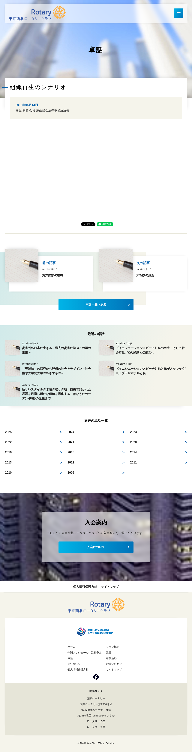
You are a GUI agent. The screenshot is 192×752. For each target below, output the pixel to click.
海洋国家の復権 (52, 275)
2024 (71, 432)
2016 (8, 452)
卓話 (70, 658)
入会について (96, 547)
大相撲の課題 (145, 275)
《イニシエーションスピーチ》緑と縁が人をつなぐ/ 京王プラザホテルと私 (150, 371)
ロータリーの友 (96, 721)
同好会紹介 (74, 663)
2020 (133, 442)
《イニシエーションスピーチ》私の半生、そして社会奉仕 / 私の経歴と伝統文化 (150, 350)
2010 (8, 472)
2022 (8, 442)
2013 (8, 462)
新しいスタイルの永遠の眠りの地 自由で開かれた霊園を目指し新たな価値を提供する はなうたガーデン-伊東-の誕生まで (56, 394)
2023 (133, 432)
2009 (71, 472)
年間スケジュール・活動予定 (85, 652)
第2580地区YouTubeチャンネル (96, 715)
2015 (71, 452)
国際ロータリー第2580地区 (96, 704)
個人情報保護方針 (85, 586)
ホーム (71, 646)
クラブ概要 (112, 646)
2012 (71, 462)
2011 (133, 462)
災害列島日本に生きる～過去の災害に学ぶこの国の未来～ (56, 350)
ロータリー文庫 (96, 726)
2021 (71, 442)
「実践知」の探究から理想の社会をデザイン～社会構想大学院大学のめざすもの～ (56, 371)
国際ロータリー (96, 698)
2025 (8, 432)
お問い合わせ (114, 663)
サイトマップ (110, 586)
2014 (133, 452)
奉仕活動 (111, 658)
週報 (108, 652)
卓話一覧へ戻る (96, 304)
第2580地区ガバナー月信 (96, 709)
